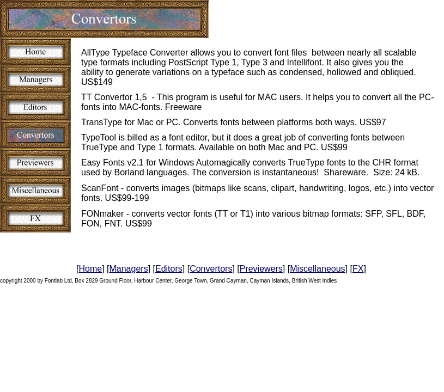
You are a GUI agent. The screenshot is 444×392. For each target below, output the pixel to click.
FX (357, 268)
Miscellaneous (317, 268)
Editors (169, 268)
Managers (128, 268)
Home (90, 268)
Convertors (211, 268)
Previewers (261, 268)
